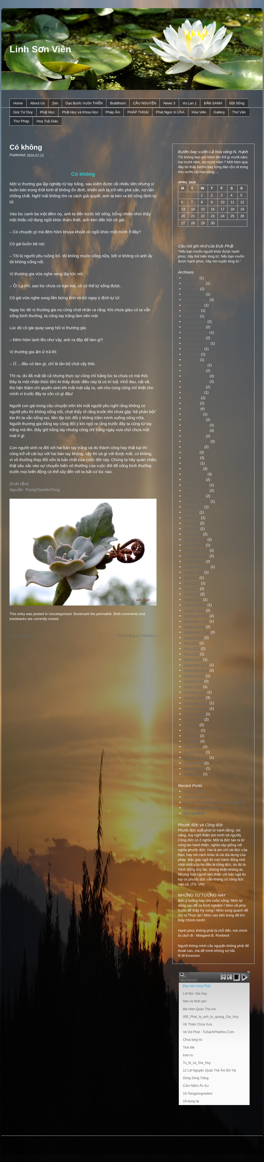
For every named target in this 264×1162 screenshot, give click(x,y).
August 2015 (193, 681)
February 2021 (195, 365)
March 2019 (192, 469)
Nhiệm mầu (20, 636)
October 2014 (194, 714)
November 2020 (196, 381)
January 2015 (194, 697)
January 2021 (194, 370)
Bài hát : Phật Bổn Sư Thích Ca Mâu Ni (214, 802)
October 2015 (194, 676)
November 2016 (196, 621)
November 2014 (196, 708)
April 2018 (191, 528)
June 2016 (191, 648)
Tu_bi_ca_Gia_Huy (197, 1063)
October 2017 (194, 561)
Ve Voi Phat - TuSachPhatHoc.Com (208, 1032)
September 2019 (196, 441)
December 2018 (196, 485)
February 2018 (195, 539)
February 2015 (195, 692)
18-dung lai (191, 1101)
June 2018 (191, 518)
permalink (104, 614)
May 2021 (191, 360)
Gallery (219, 112)
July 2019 (191, 452)
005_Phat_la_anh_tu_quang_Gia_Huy (210, 1017)
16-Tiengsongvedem (198, 1094)
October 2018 (194, 496)
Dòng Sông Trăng (195, 1078)
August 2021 (193, 349)
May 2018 (191, 523)
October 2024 (194, 283)
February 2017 (195, 605)
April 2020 (191, 409)
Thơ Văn (239, 112)
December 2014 (196, 703)
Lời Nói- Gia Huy (195, 993)
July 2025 (191, 278)
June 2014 (191, 730)
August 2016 (193, 638)
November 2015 (196, 670)
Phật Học (47, 112)
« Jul (181, 235)
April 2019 (191, 463)
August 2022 (193, 305)
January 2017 (194, 610)
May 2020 (191, 403)
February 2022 (195, 321)
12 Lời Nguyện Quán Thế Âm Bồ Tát (209, 1070)
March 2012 (192, 774)
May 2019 (191, 458)
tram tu (188, 1055)
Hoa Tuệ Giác (47, 121)
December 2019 (196, 425)
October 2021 (194, 338)
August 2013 (193, 763)
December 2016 (196, 616)
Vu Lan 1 (190, 103)
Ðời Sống (236, 103)
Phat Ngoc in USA (170, 112)
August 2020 (193, 392)
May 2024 (191, 289)
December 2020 (196, 376)
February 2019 (195, 474)
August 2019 (193, 447)
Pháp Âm (113, 112)
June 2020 (191, 398)
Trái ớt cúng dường (198, 797)
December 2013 (196, 757)
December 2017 (196, 550)
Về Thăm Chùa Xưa (197, 1024)
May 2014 (191, 736)
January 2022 (194, 327)
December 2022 (196, 300)
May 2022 (191, 316)
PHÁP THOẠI (138, 112)
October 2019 (194, 436)
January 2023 (194, 294)
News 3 (169, 103)
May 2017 (191, 588)
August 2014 (193, 719)
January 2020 (194, 419)
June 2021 (191, 354)
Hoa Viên (199, 112)
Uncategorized (60, 614)
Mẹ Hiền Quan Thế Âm (201, 808)
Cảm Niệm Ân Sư (196, 1086)
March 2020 (192, 414)
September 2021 (196, 343)
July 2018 (191, 512)
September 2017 (196, 567)
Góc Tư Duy (23, 112)
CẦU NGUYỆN (144, 103)
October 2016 (194, 627)
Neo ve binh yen (195, 1001)
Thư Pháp (21, 121)
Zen (55, 103)
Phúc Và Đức (194, 791)
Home (18, 103)
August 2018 (193, 507)
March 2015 (192, 687)
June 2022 (191, 310)
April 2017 (191, 594)
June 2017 (191, 583)
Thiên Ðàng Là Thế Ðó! (136, 636)
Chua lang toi (192, 1040)
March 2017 (192, 599)
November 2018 (196, 490)
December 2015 (196, 665)
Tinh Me (189, 1047)
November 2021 (196, 332)
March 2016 (192, 659)
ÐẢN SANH (213, 103)
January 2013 (194, 768)
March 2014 (192, 747)
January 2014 (194, 752)
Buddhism (118, 103)
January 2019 (194, 479)
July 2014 (191, 725)
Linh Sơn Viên (40, 49)
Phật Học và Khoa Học (80, 112)
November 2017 (196, 556)
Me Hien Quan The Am (199, 1009)
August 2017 (193, 572)
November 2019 (196, 430)
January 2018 (194, 545)
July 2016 (191, 643)
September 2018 (196, 501)
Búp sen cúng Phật (197, 986)
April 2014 (191, 741)
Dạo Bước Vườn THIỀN (84, 103)
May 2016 (191, 654)
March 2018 (192, 534)
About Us (37, 103)
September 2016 (196, 632)
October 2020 (194, 387)
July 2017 (191, 578)
